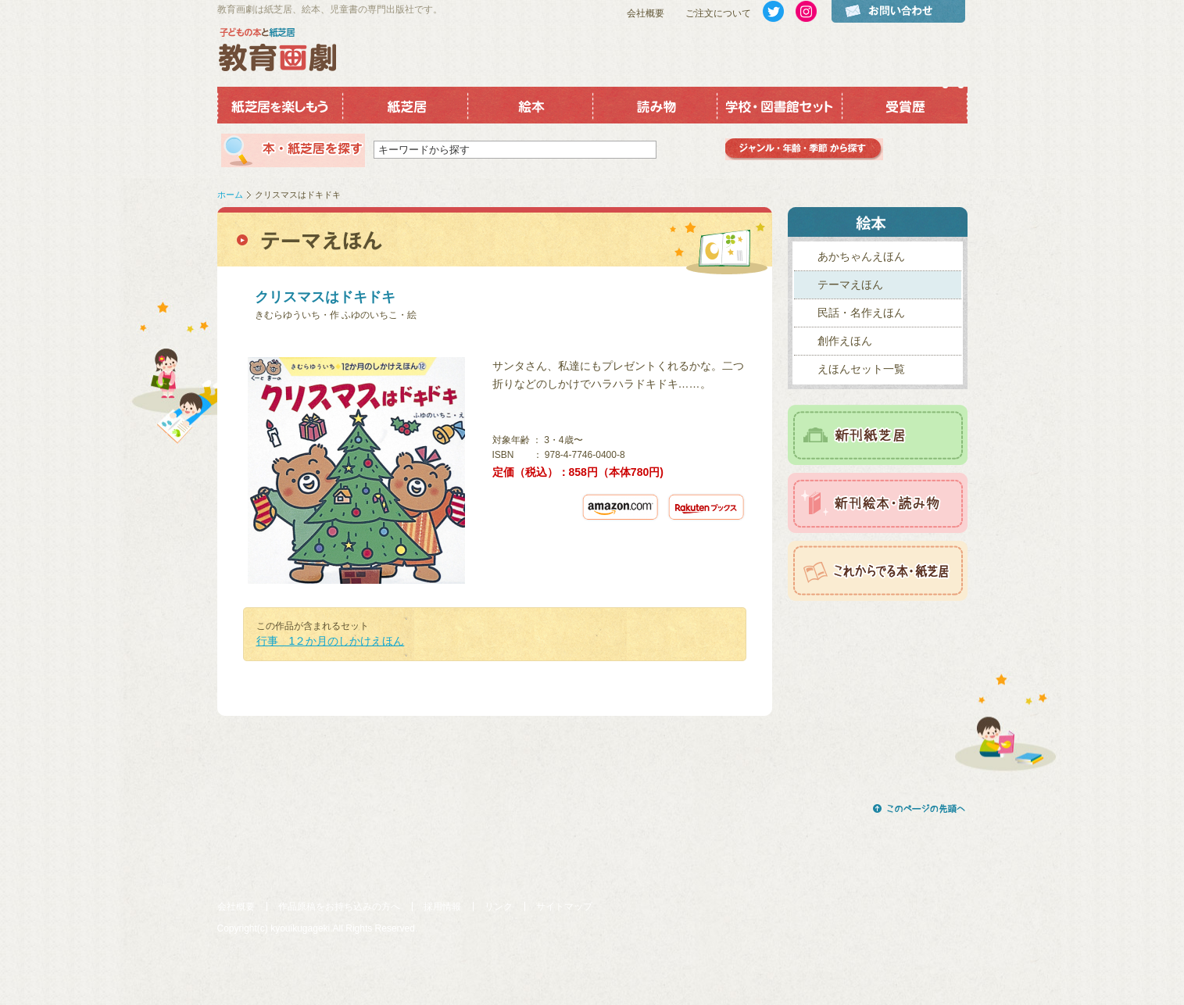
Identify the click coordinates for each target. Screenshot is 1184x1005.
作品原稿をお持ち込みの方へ (339, 906)
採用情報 (442, 906)
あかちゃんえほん (861, 256)
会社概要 (645, 13)
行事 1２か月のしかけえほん (330, 641)
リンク (499, 906)
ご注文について (718, 13)
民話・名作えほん (861, 312)
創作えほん (844, 340)
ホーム (230, 194)
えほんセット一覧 (861, 369)
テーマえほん (850, 284)
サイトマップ (564, 906)
